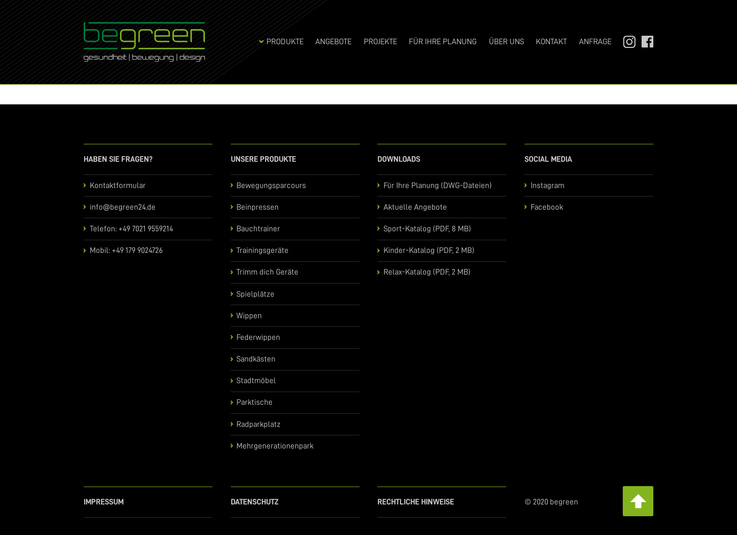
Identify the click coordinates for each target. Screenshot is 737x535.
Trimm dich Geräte (267, 272)
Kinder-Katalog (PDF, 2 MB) (429, 250)
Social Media (548, 159)
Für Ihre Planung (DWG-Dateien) (438, 185)
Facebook (644, 42)
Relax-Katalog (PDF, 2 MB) (427, 272)
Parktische (254, 402)
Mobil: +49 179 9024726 (126, 250)
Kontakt (551, 42)
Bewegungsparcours (271, 185)
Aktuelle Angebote (415, 207)
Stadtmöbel (256, 381)
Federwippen (258, 337)
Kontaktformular (118, 185)
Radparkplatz (258, 424)
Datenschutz (255, 502)
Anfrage (595, 42)
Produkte (285, 42)
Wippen (249, 316)
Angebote (333, 42)
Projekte (380, 42)
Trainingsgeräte (262, 250)
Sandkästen (255, 359)
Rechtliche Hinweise (415, 502)
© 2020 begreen (551, 502)
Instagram (625, 42)
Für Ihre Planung (443, 42)
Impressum (104, 502)
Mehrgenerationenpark (275, 446)
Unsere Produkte (263, 159)
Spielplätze (255, 294)
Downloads (398, 159)
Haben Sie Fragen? (118, 159)
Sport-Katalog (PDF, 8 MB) (427, 229)
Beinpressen (257, 207)
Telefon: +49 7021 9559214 (131, 229)
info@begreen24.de (123, 207)
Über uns (506, 42)
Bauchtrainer (258, 229)
